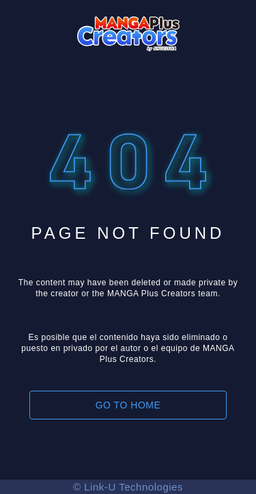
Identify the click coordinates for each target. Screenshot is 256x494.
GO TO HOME (128, 405)
